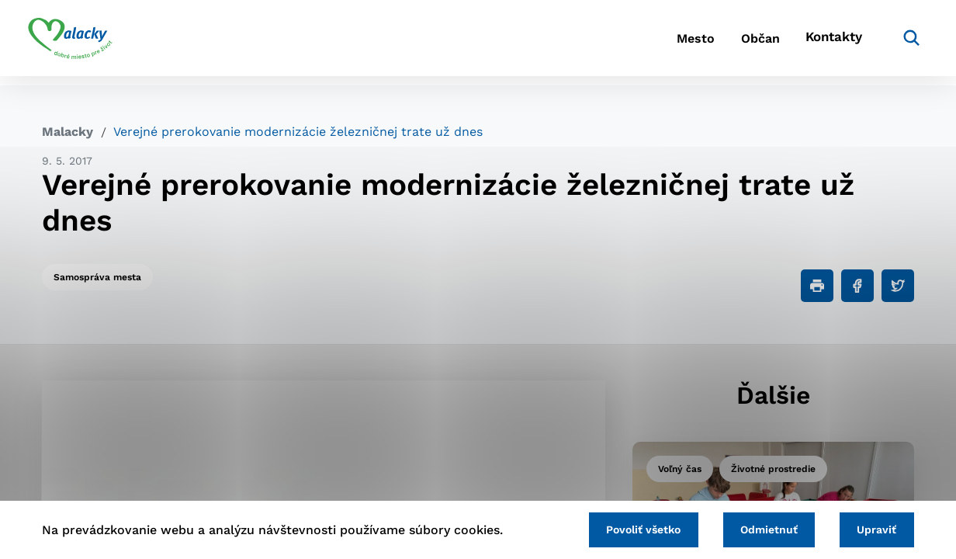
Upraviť (874, 529)
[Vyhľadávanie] (891, 42)
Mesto (653, 43)
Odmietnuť (760, 529)
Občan (730, 43)
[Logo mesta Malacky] (84, 43)
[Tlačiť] (817, 285)
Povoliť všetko (629, 529)
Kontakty (816, 43)
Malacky (67, 131)
